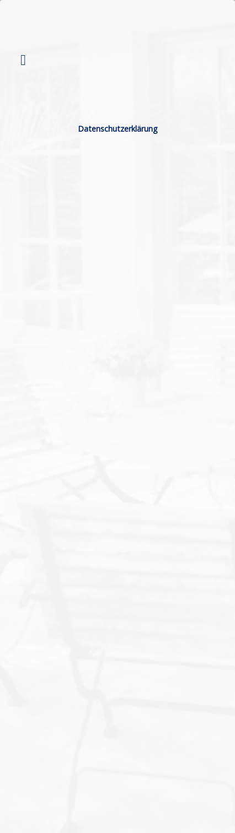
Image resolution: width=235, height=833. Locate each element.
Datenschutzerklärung (118, 128)
